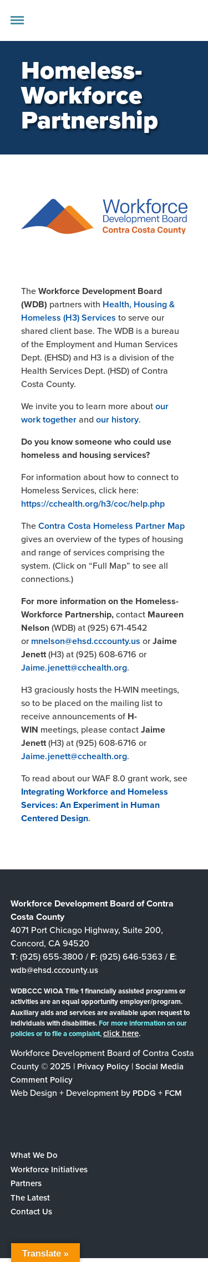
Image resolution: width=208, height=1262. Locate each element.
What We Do (34, 1155)
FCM (173, 1093)
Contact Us (31, 1212)
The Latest (30, 1198)
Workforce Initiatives (49, 1169)
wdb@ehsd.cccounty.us (54, 970)
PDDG (144, 1093)
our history (117, 419)
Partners (26, 1183)
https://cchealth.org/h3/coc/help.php (93, 503)
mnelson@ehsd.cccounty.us (85, 641)
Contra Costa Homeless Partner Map (111, 525)
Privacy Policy (103, 1066)
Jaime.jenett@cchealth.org (74, 667)
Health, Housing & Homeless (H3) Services (98, 311)
